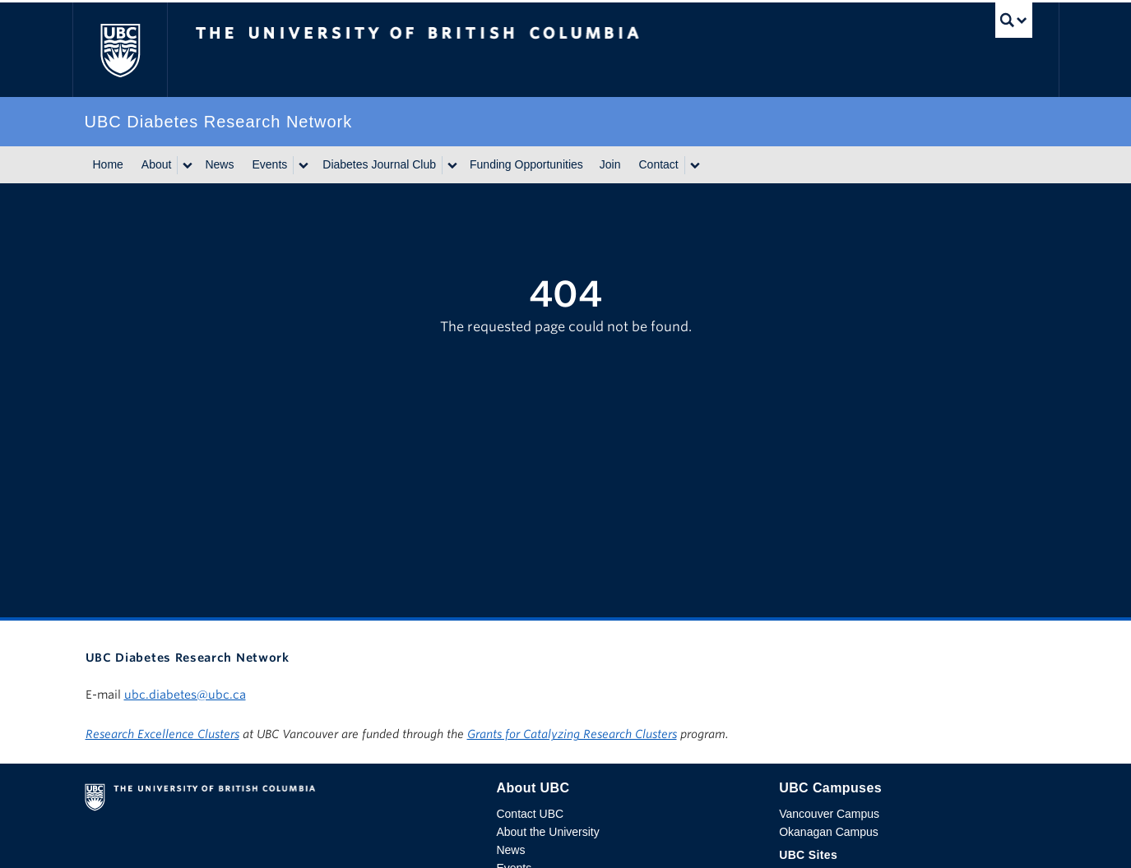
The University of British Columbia (119, 49)
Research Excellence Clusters (162, 734)
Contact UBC (529, 813)
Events (269, 164)
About (156, 164)
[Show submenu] (187, 165)
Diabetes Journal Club (379, 164)
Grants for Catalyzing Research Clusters (572, 734)
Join (610, 164)
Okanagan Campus (828, 831)
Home (108, 164)
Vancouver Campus (829, 813)
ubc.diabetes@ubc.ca (185, 694)
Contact (658, 164)
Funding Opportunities (526, 164)
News (219, 164)
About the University (547, 831)
